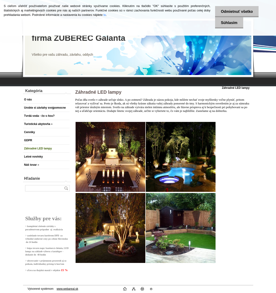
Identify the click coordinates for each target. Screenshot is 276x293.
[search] (66, 188)
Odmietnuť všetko (237, 12)
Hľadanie (32, 178)
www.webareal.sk (67, 288)
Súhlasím (229, 23)
